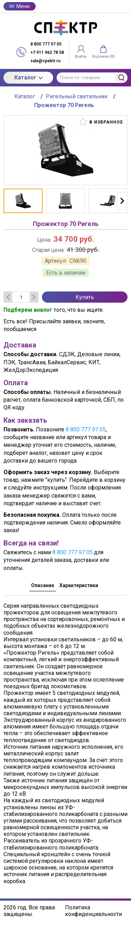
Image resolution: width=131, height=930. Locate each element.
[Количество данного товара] (21, 297)
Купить (84, 297)
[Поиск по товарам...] (92, 77)
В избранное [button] (101, 121)
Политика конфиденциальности (93, 910)
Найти (121, 78)
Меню (19, 6)
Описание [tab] (42, 585)
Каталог (28, 77)
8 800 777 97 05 (86, 429)
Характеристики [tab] (78, 585)
